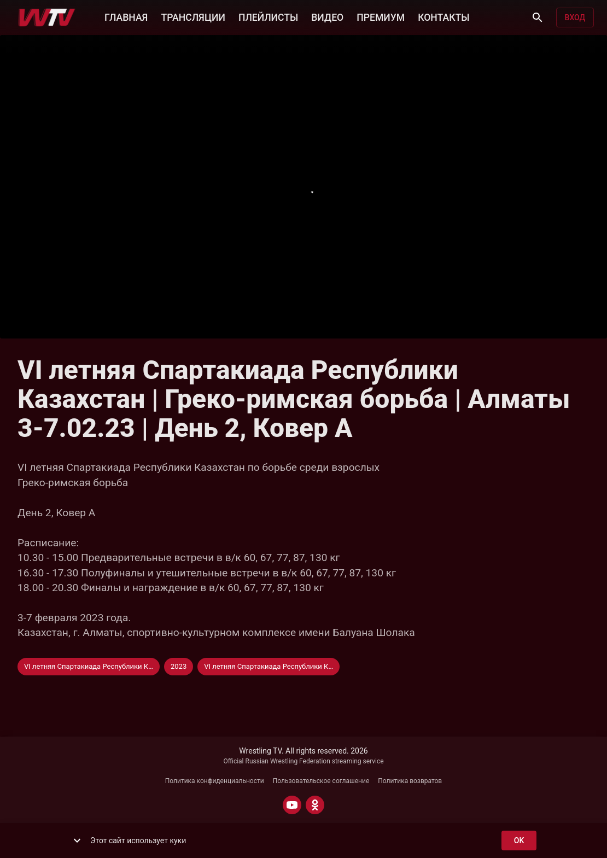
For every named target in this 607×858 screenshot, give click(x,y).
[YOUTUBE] (292, 805)
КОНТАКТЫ (443, 16)
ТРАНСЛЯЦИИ (192, 16)
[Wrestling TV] (46, 17)
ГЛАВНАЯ (126, 16)
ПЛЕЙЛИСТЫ (268, 16)
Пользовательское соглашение (321, 781)
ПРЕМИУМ (380, 16)
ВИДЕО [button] (327, 16)
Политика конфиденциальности (214, 781)
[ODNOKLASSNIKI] (315, 805)
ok (518, 841)
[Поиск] (537, 17)
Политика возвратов (410, 781)
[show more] (77, 840)
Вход (575, 17)
